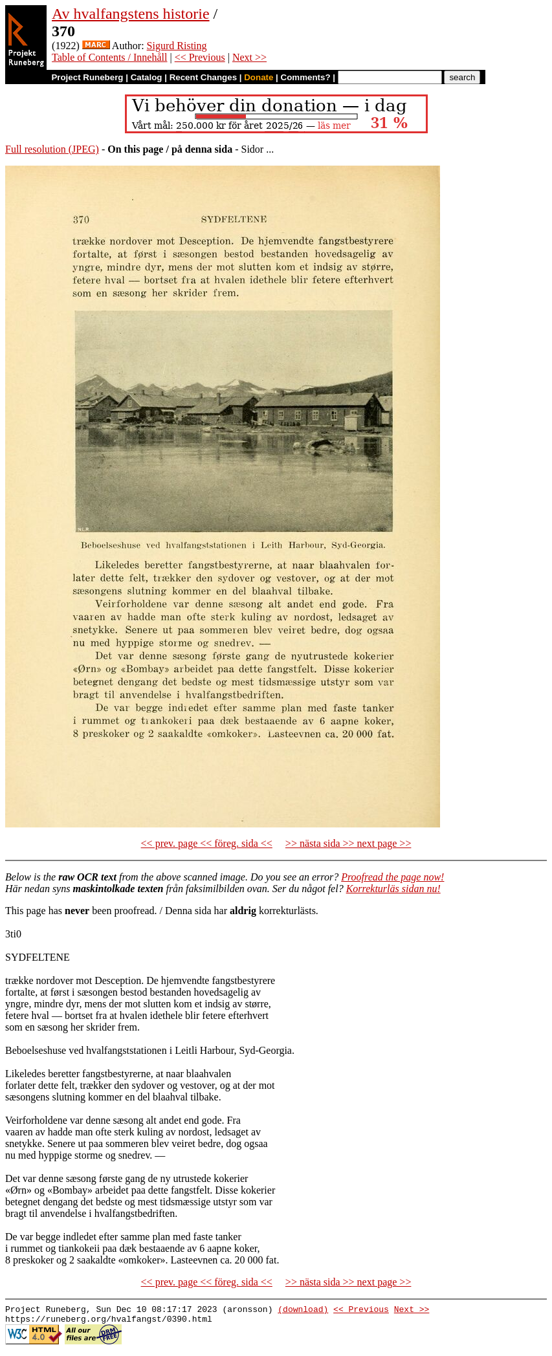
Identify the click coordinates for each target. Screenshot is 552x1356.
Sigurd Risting (177, 45)
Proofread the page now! (392, 876)
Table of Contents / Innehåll (109, 57)
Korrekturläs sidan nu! (393, 888)
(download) (303, 1311)
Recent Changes (203, 77)
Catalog (146, 77)
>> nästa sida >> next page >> (348, 843)
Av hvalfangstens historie (131, 13)
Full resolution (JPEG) (52, 149)
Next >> (249, 57)
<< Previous (200, 57)
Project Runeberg (87, 77)
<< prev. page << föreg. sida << (206, 843)
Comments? (306, 77)
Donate (258, 77)
